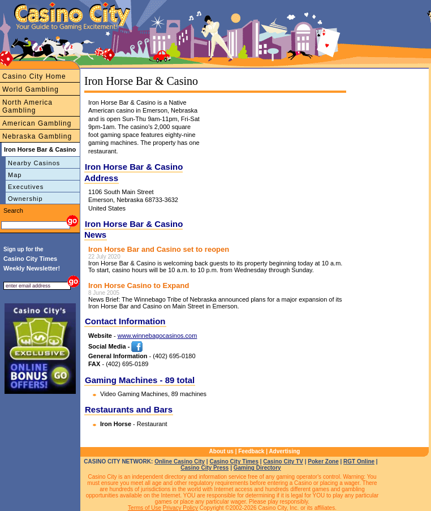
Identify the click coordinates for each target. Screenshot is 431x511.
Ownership (25, 198)
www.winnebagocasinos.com (157, 335)
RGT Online (358, 461)
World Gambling (30, 89)
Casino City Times (233, 461)
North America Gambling (27, 106)
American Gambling (36, 123)
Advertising (284, 451)
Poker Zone (323, 461)
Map (14, 174)
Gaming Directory (257, 468)
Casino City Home (34, 76)
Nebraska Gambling (37, 136)
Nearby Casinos (34, 163)
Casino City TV (283, 461)
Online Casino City (179, 461)
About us (221, 451)
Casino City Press (204, 468)
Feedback (251, 451)
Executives (26, 186)
